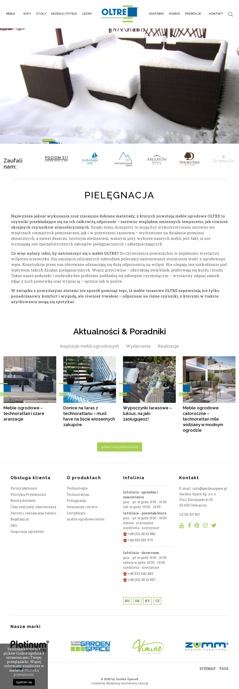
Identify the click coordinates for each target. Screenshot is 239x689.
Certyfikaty (76, 513)
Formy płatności (24, 488)
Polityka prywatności (26, 672)
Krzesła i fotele (64, 14)
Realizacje (168, 346)
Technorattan (78, 494)
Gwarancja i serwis (82, 507)
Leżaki (87, 14)
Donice (174, 14)
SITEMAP (208, 668)
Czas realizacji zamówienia (33, 507)
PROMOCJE (194, 14)
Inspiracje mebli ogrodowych (89, 346)
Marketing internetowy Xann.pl (127, 683)
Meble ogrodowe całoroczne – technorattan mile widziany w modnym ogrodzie (203, 419)
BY (147, 601)
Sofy (27, 14)
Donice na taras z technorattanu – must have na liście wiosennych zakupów (89, 416)
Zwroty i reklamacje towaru (33, 513)
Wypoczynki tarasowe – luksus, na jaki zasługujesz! (147, 413)
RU (127, 601)
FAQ (14, 525)
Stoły (41, 14)
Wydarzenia (138, 346)
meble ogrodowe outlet (86, 519)
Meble (12, 14)
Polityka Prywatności (28, 494)
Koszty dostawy (23, 500)
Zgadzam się (24, 682)
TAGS (223, 668)
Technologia (77, 488)
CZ (157, 601)
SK (137, 601)
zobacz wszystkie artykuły (119, 447)
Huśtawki (156, 14)
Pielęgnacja (76, 500)
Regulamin (20, 519)
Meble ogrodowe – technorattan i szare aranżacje (24, 413)
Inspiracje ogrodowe (27, 531)
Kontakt (216, 14)
